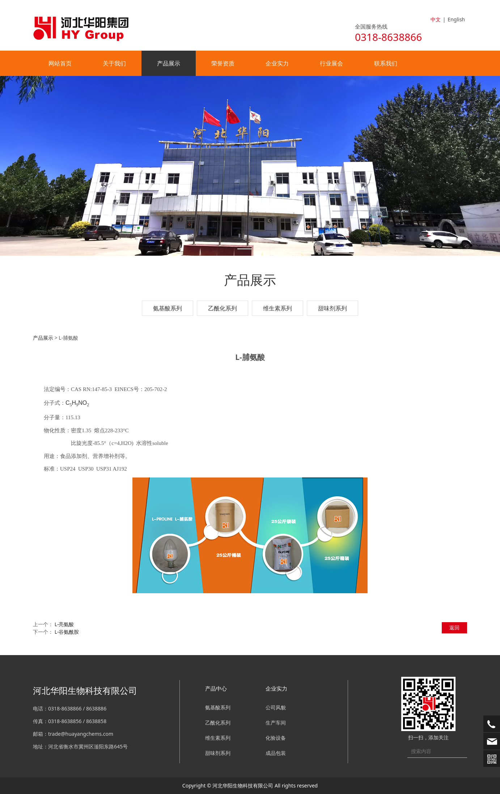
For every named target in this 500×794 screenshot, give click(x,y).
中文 (436, 19)
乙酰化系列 (222, 308)
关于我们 (114, 63)
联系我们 (385, 63)
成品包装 (276, 753)
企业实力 (277, 63)
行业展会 (331, 63)
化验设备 (276, 737)
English (456, 19)
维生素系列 (277, 308)
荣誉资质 (222, 63)
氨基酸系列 (167, 308)
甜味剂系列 (332, 308)
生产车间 (276, 722)
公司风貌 (276, 707)
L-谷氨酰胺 (67, 631)
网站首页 (60, 63)
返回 (454, 627)
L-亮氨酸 (64, 624)
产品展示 (168, 63)
